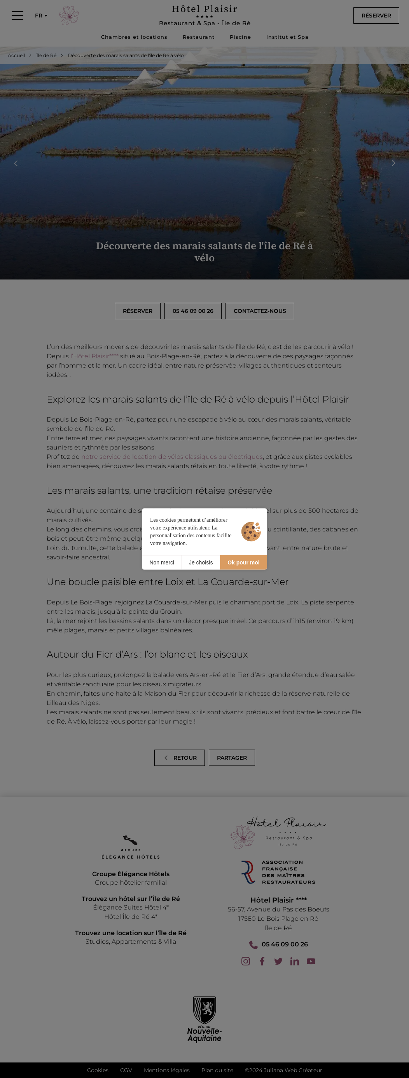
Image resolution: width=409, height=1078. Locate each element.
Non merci (161, 562)
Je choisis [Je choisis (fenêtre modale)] (201, 562)
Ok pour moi (243, 562)
